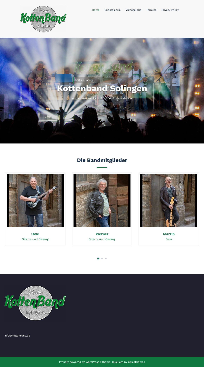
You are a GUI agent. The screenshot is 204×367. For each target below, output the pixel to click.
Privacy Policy (170, 9)
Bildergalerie (112, 9)
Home (96, 9)
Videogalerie (133, 9)
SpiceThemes (136, 361)
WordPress (92, 361)
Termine (151, 9)
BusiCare (118, 361)
